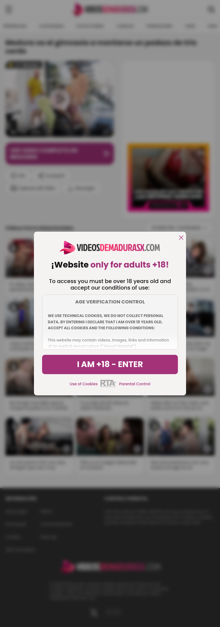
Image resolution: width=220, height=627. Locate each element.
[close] (181, 238)
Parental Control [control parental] (134, 384)
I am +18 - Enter (110, 364)
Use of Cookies (84, 384)
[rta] (108, 386)
